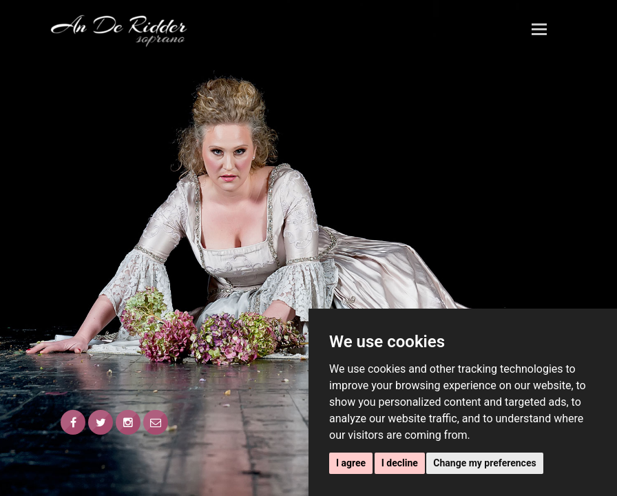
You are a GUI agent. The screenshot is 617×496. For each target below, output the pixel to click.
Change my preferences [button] (484, 462)
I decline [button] (399, 462)
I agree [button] (351, 462)
